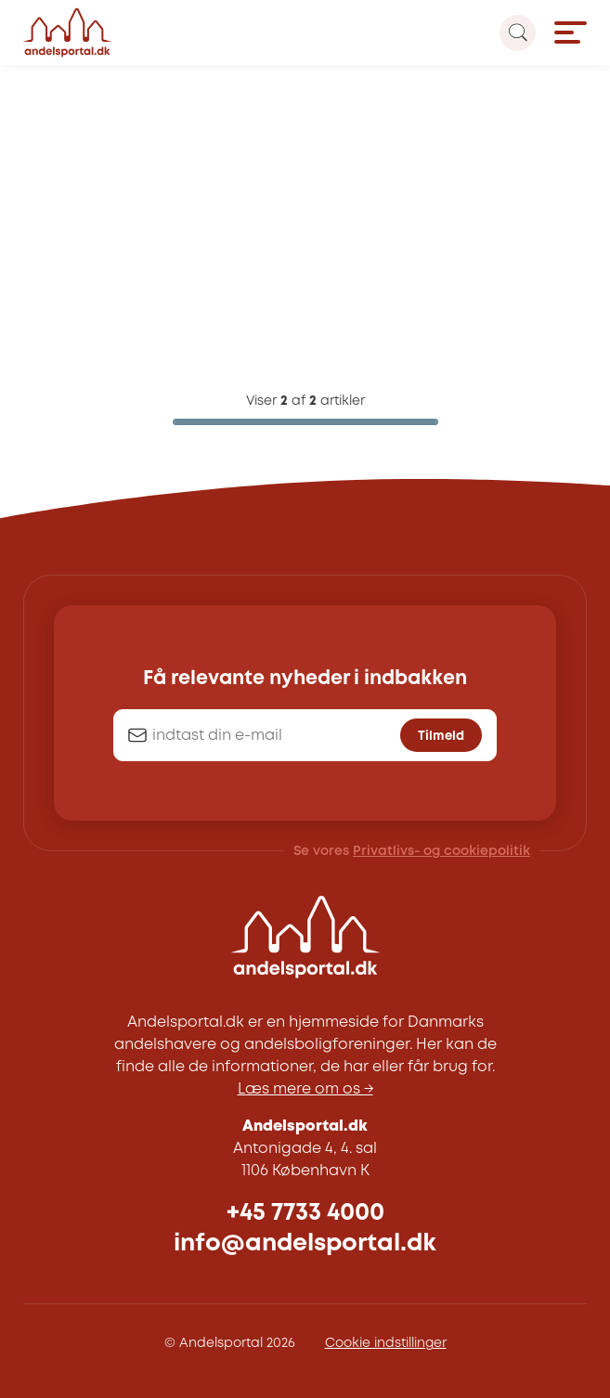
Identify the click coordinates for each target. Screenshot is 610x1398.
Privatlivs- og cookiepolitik (441, 851)
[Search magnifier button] (517, 33)
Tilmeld (441, 736)
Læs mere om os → (305, 1089)
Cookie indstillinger (386, 1343)
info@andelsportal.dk (305, 1243)
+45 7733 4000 (305, 1212)
